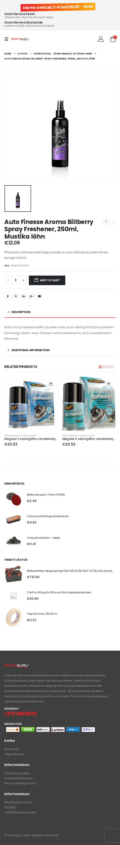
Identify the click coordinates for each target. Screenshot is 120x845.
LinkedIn (23, 296)
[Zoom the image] (16, 666)
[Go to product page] (31, 404)
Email (39, 296)
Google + (31, 296)
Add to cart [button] (51, 384)
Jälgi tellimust (13, 754)
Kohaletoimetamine (18, 778)
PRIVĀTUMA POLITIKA (18, 802)
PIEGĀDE (10, 807)
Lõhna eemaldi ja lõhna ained (20, 435)
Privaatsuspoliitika (17, 773)
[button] (7, 39)
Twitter (15, 296)
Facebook (7, 296)
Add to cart (50, 280)
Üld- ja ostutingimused (20, 783)
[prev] (106, 222)
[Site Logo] (20, 39)
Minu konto (12, 749)
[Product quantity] (15, 280)
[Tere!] (101, 39)
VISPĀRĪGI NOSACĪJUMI (20, 812)
